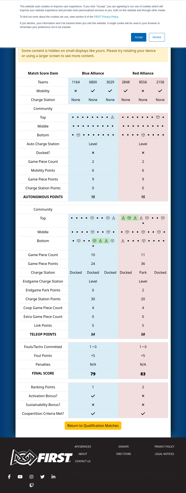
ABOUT (82, 454)
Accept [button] (139, 37)
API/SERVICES (83, 446)
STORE (123, 454)
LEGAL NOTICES (164, 454)
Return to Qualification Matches (93, 425)
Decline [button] (157, 37)
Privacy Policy (106, 16)
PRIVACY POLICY (164, 446)
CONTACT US (83, 461)
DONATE (124, 446)
